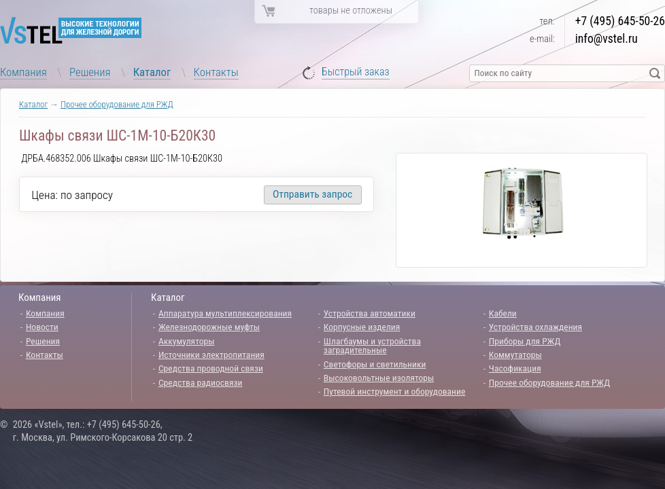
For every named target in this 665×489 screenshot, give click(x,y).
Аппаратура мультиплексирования (225, 313)
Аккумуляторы (186, 341)
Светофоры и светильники (375, 364)
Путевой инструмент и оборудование (394, 391)
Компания (23, 72)
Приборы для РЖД (525, 341)
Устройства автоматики (369, 313)
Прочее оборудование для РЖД (117, 104)
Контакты (216, 72)
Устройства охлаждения (535, 326)
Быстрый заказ (356, 72)
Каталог (152, 72)
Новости (42, 326)
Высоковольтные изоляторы (379, 377)
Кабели (503, 313)
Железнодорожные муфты (209, 326)
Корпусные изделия (362, 326)
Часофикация (515, 368)
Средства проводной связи (210, 368)
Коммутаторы (515, 354)
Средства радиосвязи (200, 382)
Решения (89, 72)
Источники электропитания (211, 354)
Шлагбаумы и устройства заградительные (372, 346)
